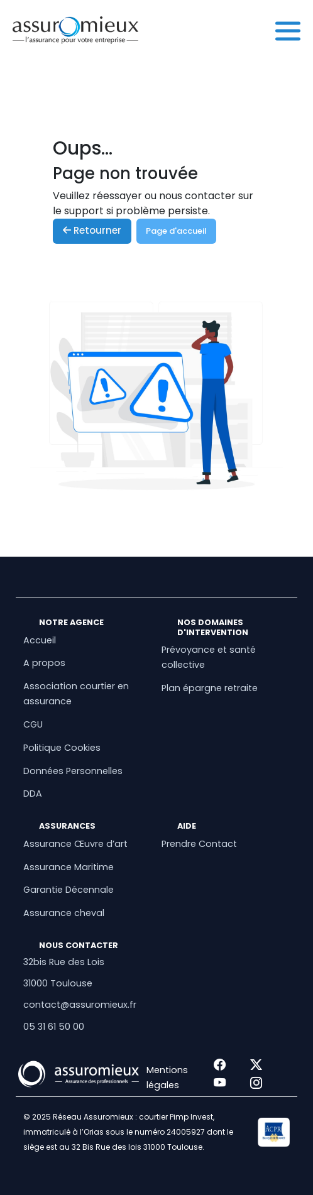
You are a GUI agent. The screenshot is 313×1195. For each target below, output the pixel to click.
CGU (33, 724)
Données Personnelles (73, 771)
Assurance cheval (63, 913)
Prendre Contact (199, 844)
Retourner (92, 230)
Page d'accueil (176, 231)
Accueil (39, 640)
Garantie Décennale (68, 889)
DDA (32, 793)
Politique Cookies (62, 747)
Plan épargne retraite (210, 688)
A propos (44, 663)
